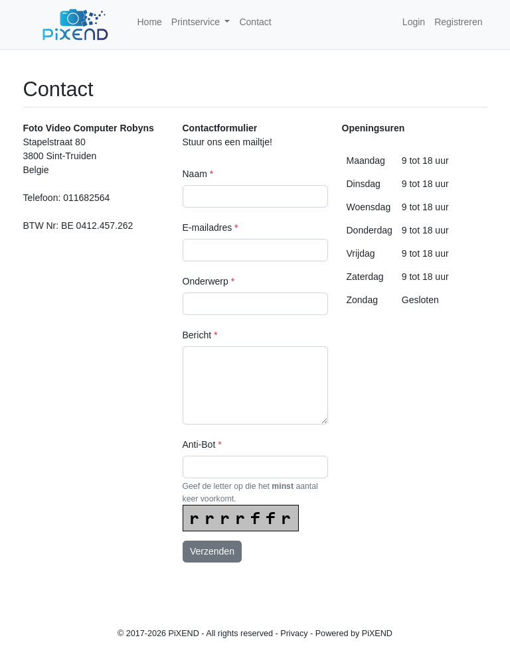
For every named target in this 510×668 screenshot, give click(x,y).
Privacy (293, 633)
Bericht (200, 335)
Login (413, 22)
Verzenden (212, 551)
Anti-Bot (202, 444)
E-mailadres (210, 227)
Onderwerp (209, 281)
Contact (255, 22)
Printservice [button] (196, 22)
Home (149, 22)
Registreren (458, 22)
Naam (198, 173)
